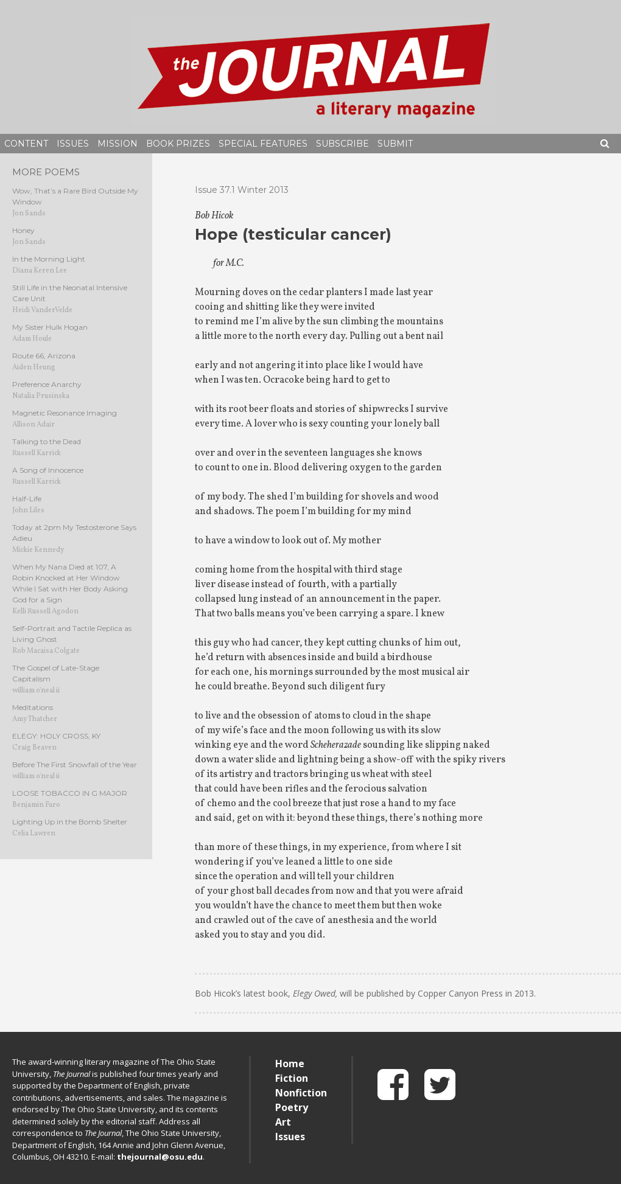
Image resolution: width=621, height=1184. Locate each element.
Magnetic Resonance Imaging (64, 412)
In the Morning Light (48, 258)
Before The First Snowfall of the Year (74, 764)
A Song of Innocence (47, 470)
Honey (23, 230)
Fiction (291, 1078)
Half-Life (26, 498)
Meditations (32, 707)
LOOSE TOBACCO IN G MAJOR (69, 793)
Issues (73, 143)
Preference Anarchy (47, 384)
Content (26, 143)
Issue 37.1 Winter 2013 (242, 189)
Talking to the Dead (46, 441)
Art (283, 1122)
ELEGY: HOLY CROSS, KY (56, 735)
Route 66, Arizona (43, 355)
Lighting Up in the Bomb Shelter (69, 821)
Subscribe (342, 143)
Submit (395, 143)
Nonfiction (301, 1092)
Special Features (263, 143)
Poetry (291, 1107)
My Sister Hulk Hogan (50, 327)
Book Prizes (178, 143)
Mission (117, 143)
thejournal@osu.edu (160, 1156)
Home (289, 1063)
